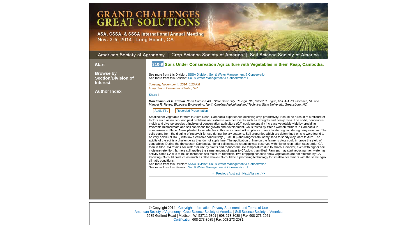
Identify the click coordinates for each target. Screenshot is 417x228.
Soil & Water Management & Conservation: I (218, 78)
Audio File (162, 110)
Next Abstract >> (253, 173)
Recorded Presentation (192, 110)
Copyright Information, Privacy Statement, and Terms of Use (223, 208)
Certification (182, 220)
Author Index (108, 91)
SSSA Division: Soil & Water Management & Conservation (227, 74)
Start (100, 64)
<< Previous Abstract (226, 173)
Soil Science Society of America (258, 212)
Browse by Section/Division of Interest (114, 78)
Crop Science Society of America (207, 212)
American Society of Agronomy (158, 212)
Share (153, 94)
